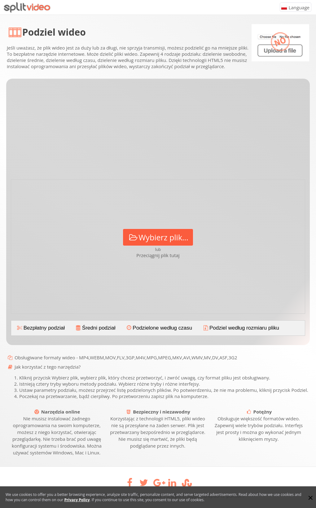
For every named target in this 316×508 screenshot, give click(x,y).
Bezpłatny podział (40, 328)
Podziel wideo (54, 32)
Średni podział (95, 328)
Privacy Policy (77, 499)
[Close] (310, 498)
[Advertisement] (158, 131)
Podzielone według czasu (158, 328)
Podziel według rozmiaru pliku (240, 328)
